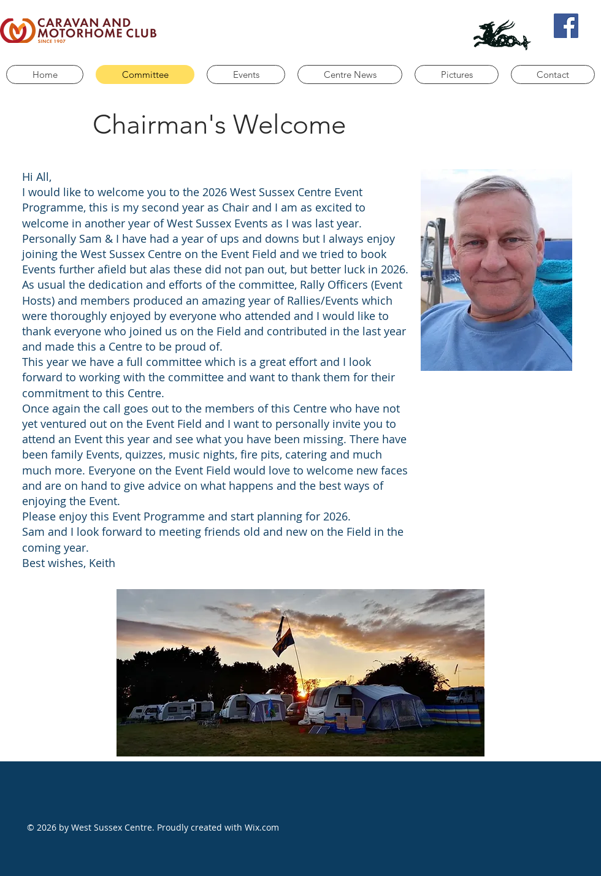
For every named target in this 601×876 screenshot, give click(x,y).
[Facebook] (566, 25)
